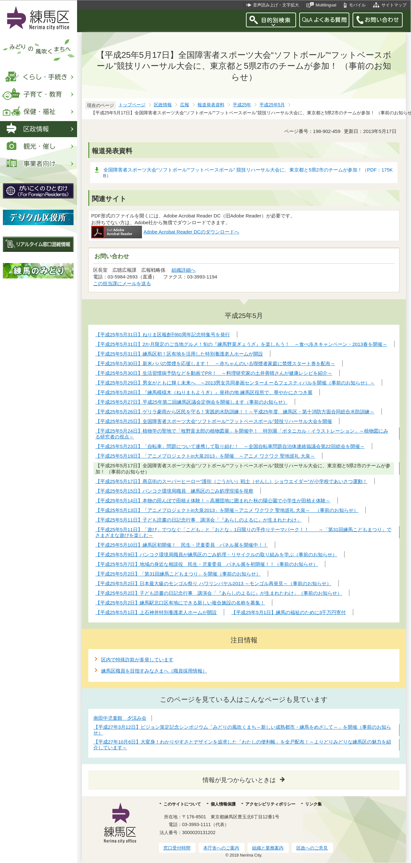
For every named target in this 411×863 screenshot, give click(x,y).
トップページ (131, 104)
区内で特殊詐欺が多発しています (137, 659)
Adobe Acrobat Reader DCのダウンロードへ (165, 231)
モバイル (357, 5)
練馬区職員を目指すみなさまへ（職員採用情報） (154, 671)
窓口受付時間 (176, 847)
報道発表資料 (210, 104)
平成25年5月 (272, 104)
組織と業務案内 (268, 847)
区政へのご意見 (312, 847)
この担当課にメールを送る (122, 283)
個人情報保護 (223, 804)
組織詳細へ (183, 270)
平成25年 (242, 104)
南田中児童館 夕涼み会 (119, 718)
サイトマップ (394, 5)
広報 (184, 104)
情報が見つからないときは (239, 780)
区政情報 (163, 104)
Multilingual (326, 5)
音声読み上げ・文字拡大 (276, 5)
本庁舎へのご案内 (221, 847)
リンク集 (313, 804)
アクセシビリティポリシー (270, 804)
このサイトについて (182, 804)
